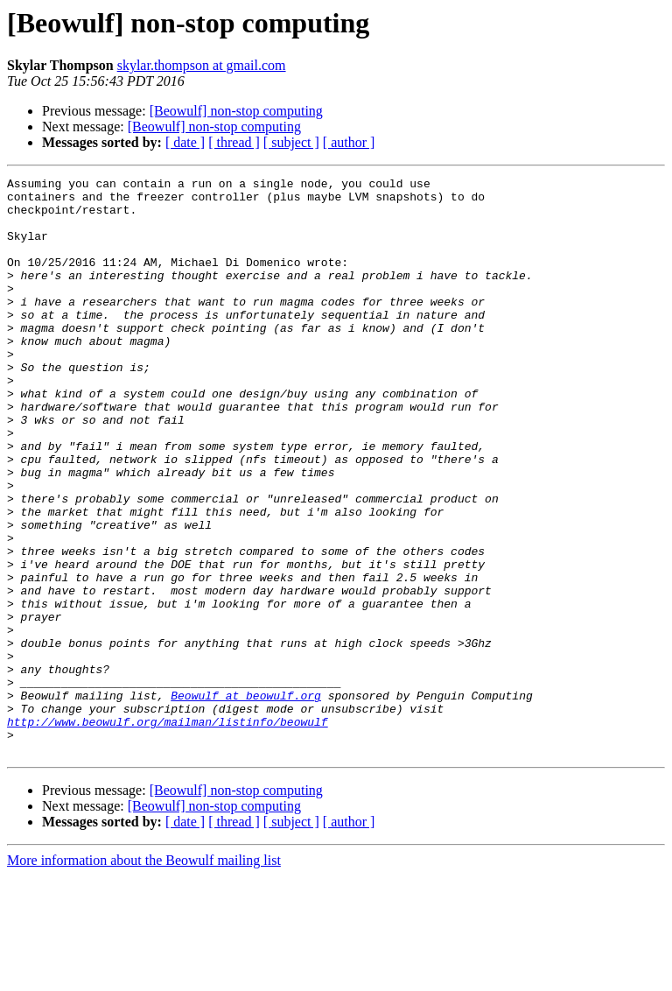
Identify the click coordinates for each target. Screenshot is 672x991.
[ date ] (185, 142)
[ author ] (349, 142)
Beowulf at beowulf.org (246, 800)
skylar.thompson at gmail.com (201, 65)
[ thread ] (234, 142)
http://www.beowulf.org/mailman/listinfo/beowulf (167, 832)
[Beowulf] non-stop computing (236, 110)
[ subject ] (291, 142)
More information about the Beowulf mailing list (144, 975)
